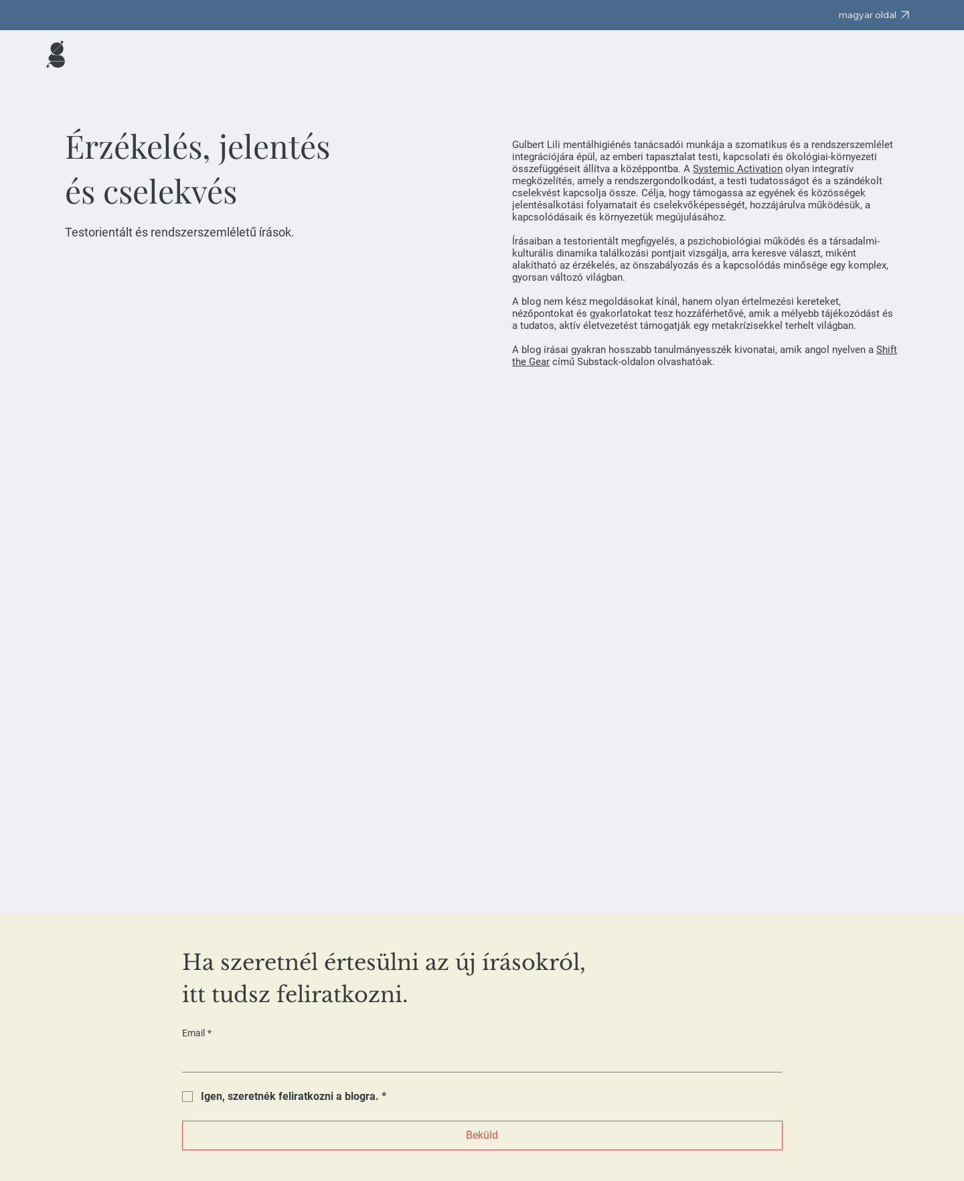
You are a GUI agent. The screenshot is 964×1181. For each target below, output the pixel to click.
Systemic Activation (738, 169)
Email (197, 1033)
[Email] (478, 1058)
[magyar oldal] (874, 14)
